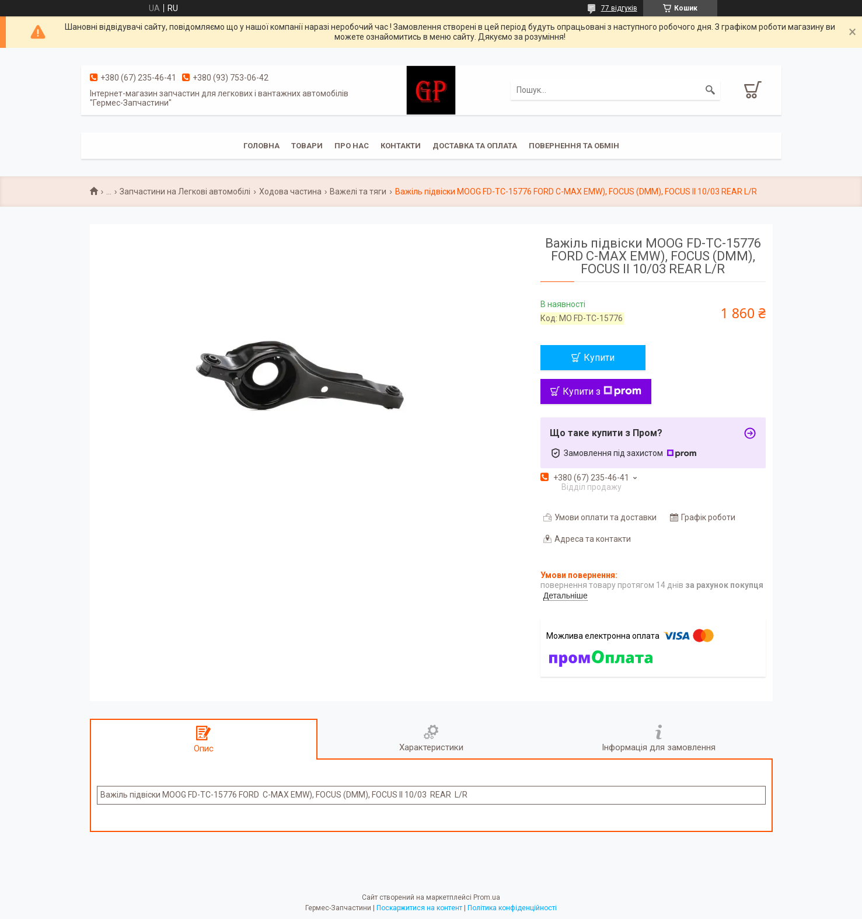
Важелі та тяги (358, 191)
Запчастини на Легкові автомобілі (185, 191)
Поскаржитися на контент (419, 908)
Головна (261, 145)
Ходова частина (290, 191)
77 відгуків (619, 8)
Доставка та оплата (474, 145)
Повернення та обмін (574, 145)
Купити (599, 357)
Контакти (401, 145)
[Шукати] (710, 90)
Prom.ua (486, 897)
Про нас (351, 145)
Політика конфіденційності (512, 908)
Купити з (602, 391)
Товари (307, 145)
